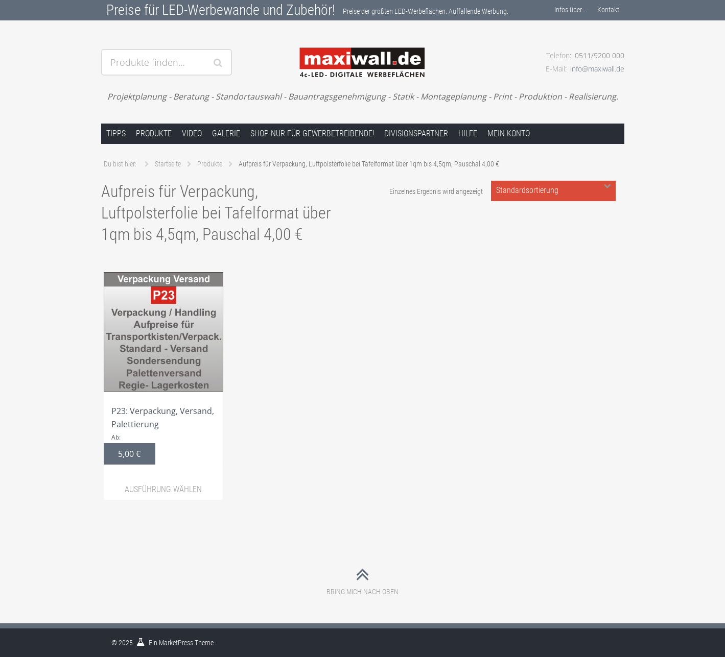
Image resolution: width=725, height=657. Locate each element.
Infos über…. (570, 10)
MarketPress (176, 643)
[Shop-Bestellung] (553, 191)
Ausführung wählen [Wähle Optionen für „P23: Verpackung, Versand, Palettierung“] (163, 489)
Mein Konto (508, 133)
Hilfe (467, 133)
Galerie (226, 133)
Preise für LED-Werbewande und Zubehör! (220, 10)
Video (192, 133)
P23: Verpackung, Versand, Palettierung (163, 368)
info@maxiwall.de (597, 69)
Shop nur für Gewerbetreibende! (312, 133)
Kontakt (608, 10)
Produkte (154, 133)
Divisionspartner (416, 133)
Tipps (116, 133)
